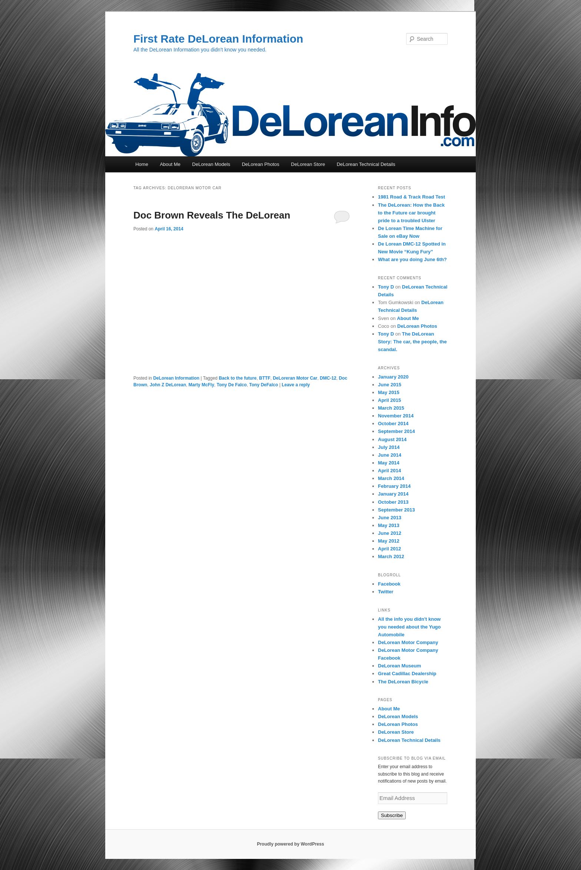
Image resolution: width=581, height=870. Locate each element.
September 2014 (396, 431)
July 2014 (389, 447)
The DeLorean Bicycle (403, 681)
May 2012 (388, 541)
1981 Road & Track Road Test (411, 197)
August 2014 (392, 439)
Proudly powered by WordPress (290, 844)
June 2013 (389, 517)
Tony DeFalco (263, 384)
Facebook (389, 584)
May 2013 (388, 525)
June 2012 (389, 533)
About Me (170, 164)
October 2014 (393, 423)
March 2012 (391, 556)
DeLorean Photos (260, 164)
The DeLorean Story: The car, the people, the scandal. (412, 341)
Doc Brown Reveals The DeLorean (211, 215)
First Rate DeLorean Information (218, 39)
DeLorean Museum (399, 666)
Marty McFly (201, 384)
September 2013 (396, 510)
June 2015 (389, 384)
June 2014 (389, 455)
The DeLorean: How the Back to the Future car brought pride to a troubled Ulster (411, 212)
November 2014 (396, 416)
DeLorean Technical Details (366, 164)
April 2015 (389, 400)
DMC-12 (328, 378)
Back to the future (237, 378)
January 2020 (393, 377)
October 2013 (393, 502)
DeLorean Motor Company (408, 642)
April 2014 (389, 470)
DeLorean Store (308, 164)
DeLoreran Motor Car (295, 378)
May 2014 (388, 463)
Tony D (386, 287)
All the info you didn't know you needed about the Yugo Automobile (409, 626)
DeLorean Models (211, 164)
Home (141, 164)
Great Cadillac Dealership (407, 673)
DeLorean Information (176, 378)
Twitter (386, 591)
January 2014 (393, 494)
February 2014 (394, 486)
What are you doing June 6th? (412, 259)
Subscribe (392, 815)
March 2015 (391, 408)
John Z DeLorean (168, 384)
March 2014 (391, 478)
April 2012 (389, 548)
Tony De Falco (232, 384)
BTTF (264, 378)
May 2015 (388, 392)
